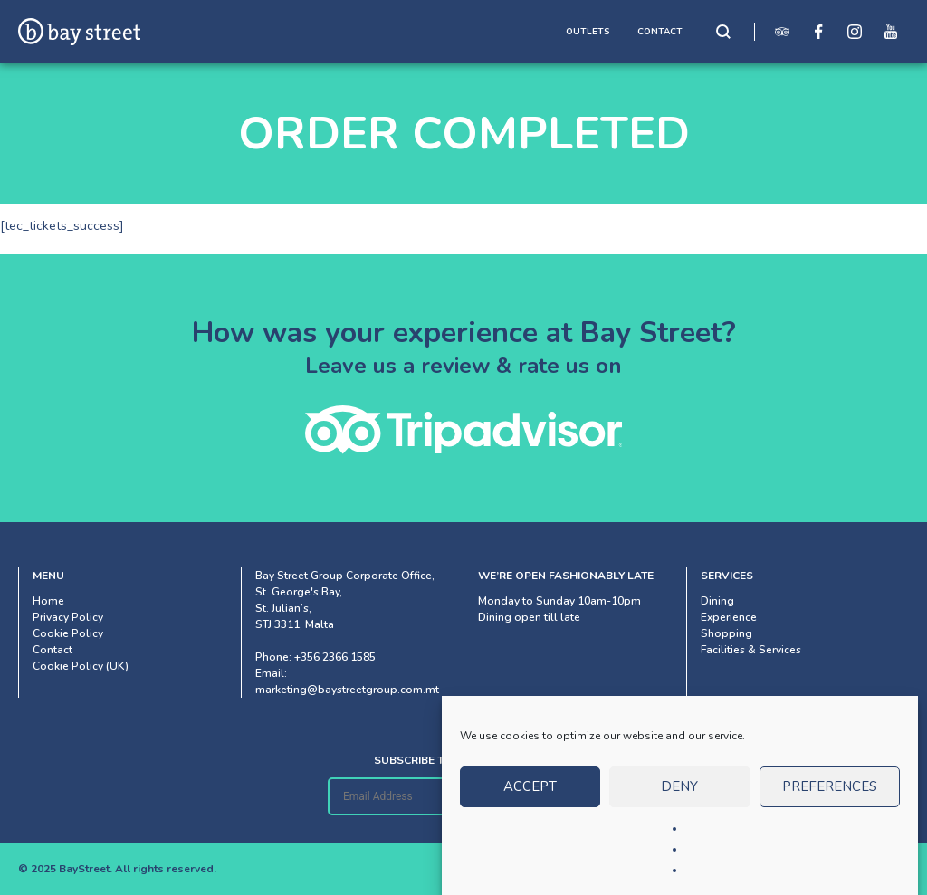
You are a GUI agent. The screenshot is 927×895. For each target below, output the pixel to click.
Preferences (829, 796)
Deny (679, 796)
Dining (717, 601)
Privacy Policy (68, 617)
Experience (729, 617)
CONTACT (660, 31)
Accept (530, 796)
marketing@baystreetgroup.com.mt (347, 689)
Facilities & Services (751, 650)
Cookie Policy (68, 633)
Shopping (726, 633)
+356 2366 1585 (335, 657)
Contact (52, 650)
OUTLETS (588, 31)
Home (48, 601)
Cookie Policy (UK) (81, 666)
